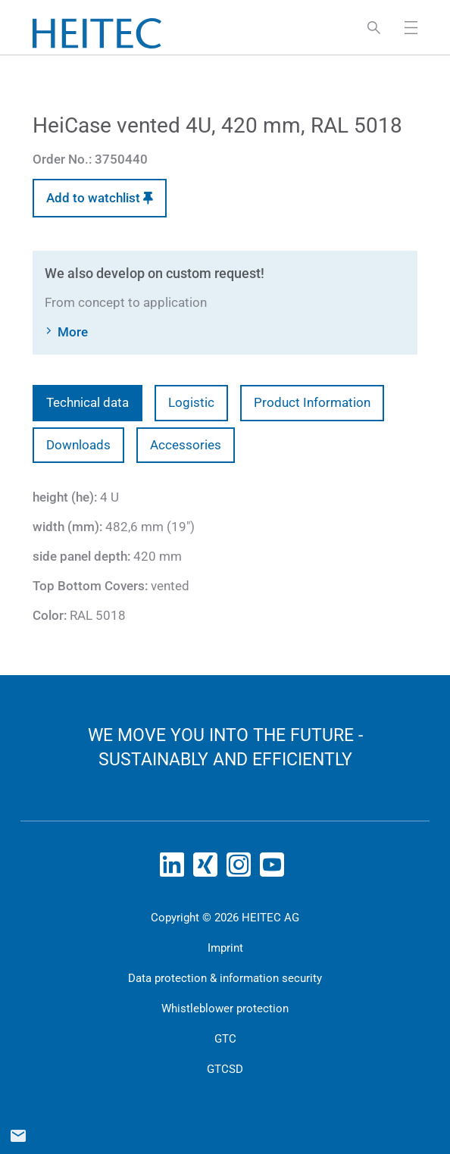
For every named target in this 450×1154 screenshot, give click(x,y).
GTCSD (225, 1069)
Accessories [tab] (185, 444)
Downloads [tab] (78, 444)
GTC (225, 1039)
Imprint (225, 948)
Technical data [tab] (87, 402)
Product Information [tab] (312, 402)
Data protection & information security (225, 978)
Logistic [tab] (191, 402)
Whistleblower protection (225, 1008)
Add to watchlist (99, 197)
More (73, 331)
